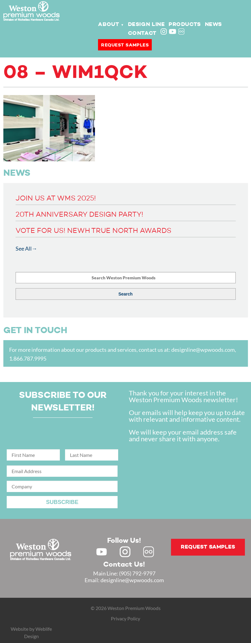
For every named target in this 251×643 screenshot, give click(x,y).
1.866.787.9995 (27, 358)
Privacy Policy (125, 618)
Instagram (164, 32)
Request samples (125, 45)
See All (24, 248)
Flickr (182, 32)
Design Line (146, 24)
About (108, 24)
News (213, 24)
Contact (142, 33)
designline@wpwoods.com (203, 349)
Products (185, 24)
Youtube (172, 31)
